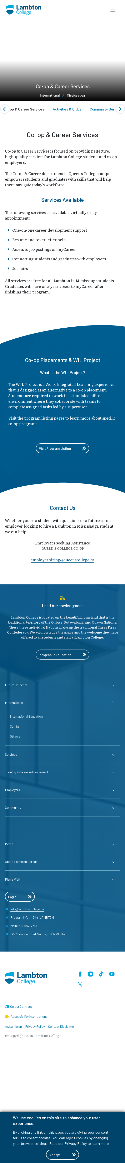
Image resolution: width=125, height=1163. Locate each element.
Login (20, 1007)
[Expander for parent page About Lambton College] (62, 972)
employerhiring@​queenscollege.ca (62, 670)
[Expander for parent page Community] (62, 918)
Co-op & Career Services (24, 109)
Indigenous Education (62, 765)
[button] (113, 10)
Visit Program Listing (62, 559)
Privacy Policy (76, 1143)
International (50, 95)
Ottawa (15, 847)
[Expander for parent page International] (62, 813)
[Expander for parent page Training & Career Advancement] (62, 882)
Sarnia (14, 837)
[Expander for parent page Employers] (62, 900)
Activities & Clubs (67, 109)
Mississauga (76, 95)
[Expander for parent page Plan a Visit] (62, 989)
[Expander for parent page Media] (62, 954)
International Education (26, 827)
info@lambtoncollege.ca (27, 1019)
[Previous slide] (5, 109)
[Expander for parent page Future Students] (62, 795)
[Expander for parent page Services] (62, 864)
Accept (62, 1155)
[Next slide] (120, 109)
